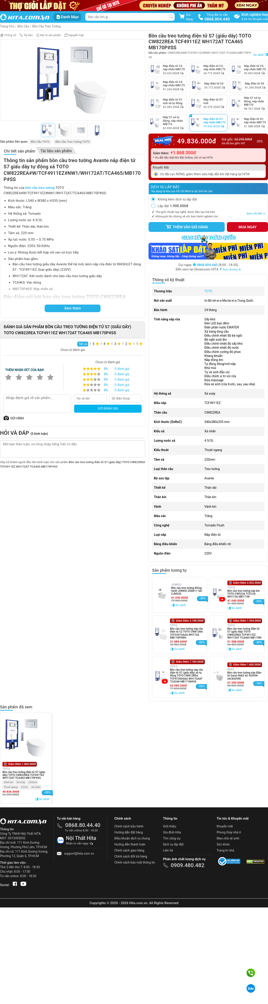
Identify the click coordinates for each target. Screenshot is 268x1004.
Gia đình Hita (172, 832)
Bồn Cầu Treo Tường (46, 26)
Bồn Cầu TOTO (40, 141)
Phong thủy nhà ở (229, 832)
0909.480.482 (187, 865)
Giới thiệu (169, 826)
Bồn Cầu (23, 26)
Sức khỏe (223, 844)
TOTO (208, 291)
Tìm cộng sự (171, 838)
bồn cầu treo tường (40, 188)
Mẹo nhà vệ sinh (228, 838)
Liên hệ (168, 850)
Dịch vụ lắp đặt (173, 844)
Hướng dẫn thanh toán (129, 844)
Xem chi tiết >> (256, 213)
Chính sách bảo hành (128, 826)
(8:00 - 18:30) (215, 265)
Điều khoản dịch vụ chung (132, 838)
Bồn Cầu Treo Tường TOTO (72, 141)
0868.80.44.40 (82, 825)
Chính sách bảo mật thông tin (134, 862)
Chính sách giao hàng (129, 850)
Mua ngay (248, 227)
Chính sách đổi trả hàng (130, 856)
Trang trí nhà (225, 850)
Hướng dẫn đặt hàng (128, 832)
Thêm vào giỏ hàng (186, 227)
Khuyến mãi (225, 826)
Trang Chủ (7, 26)
